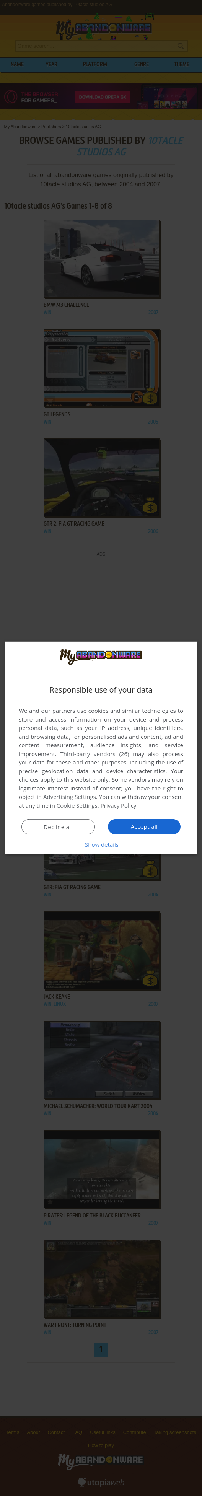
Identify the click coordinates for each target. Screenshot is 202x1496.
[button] (101, 844)
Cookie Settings (77, 805)
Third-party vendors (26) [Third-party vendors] (94, 754)
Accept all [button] (144, 826)
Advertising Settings (69, 796)
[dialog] (101, 748)
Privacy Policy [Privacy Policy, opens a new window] (119, 805)
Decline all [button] (58, 827)
